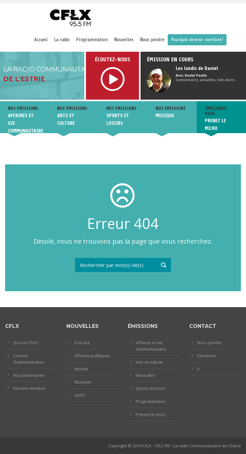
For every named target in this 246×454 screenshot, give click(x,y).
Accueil (41, 39)
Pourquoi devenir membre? (197, 39)
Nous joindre (152, 39)
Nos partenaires (29, 375)
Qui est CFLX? (26, 342)
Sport (79, 395)
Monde (81, 369)
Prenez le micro (151, 414)
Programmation (92, 39)
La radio (62, 39)
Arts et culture (149, 362)
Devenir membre (29, 388)
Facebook (206, 356)
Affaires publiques (92, 356)
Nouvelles (124, 39)
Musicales (145, 375)
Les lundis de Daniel (197, 68)
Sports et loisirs (151, 388)
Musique (82, 382)
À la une (82, 342)
